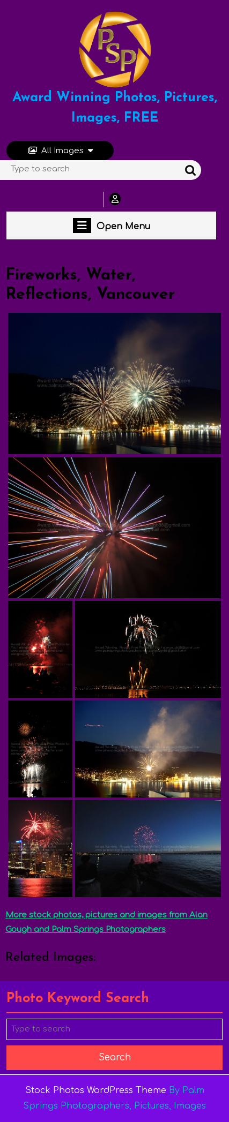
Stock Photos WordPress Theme (95, 1090)
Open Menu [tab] (111, 225)
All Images (60, 150)
